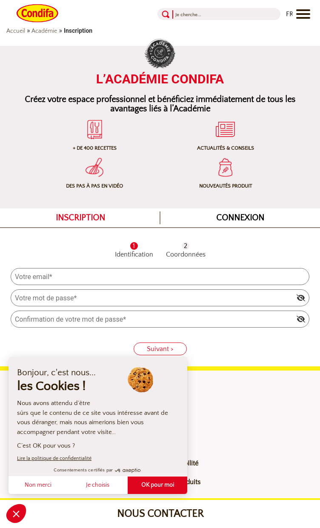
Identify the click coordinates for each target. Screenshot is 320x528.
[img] (301, 297)
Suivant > (160, 349)
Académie (44, 31)
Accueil (15, 31)
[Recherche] (208, 14)
